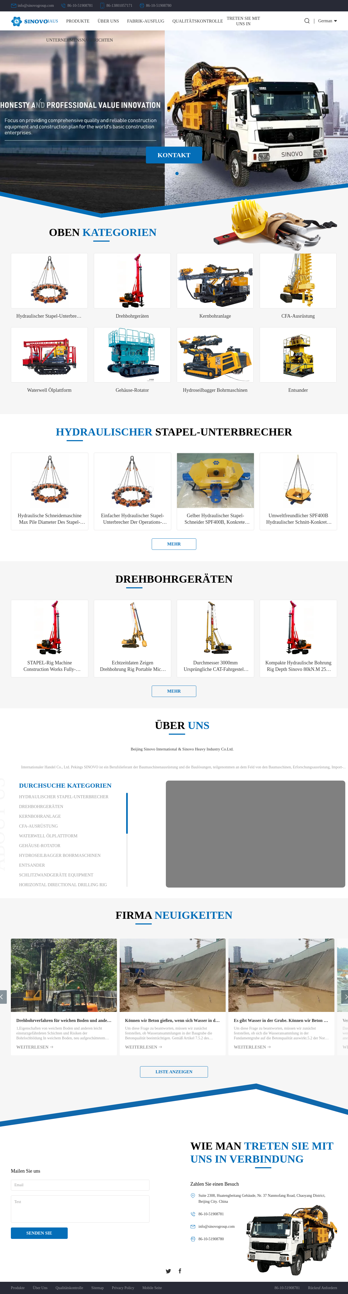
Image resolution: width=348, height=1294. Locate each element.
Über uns (108, 21)
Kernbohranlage (40, 816)
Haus (52, 21)
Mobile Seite (152, 1288)
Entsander (32, 865)
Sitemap (97, 1288)
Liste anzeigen (174, 1071)
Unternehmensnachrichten (79, 40)
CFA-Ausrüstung (38, 826)
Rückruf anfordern (322, 1288)
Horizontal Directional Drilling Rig (63, 884)
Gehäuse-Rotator (39, 845)
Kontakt (174, 155)
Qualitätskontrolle (197, 21)
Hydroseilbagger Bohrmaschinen (60, 855)
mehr (174, 544)
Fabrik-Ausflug (145, 21)
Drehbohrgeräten (41, 806)
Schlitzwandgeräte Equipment (56, 875)
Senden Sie (39, 1233)
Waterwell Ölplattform (48, 836)
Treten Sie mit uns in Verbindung (243, 23)
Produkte (77, 21)
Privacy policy (123, 1288)
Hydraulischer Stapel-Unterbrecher (63, 796)
